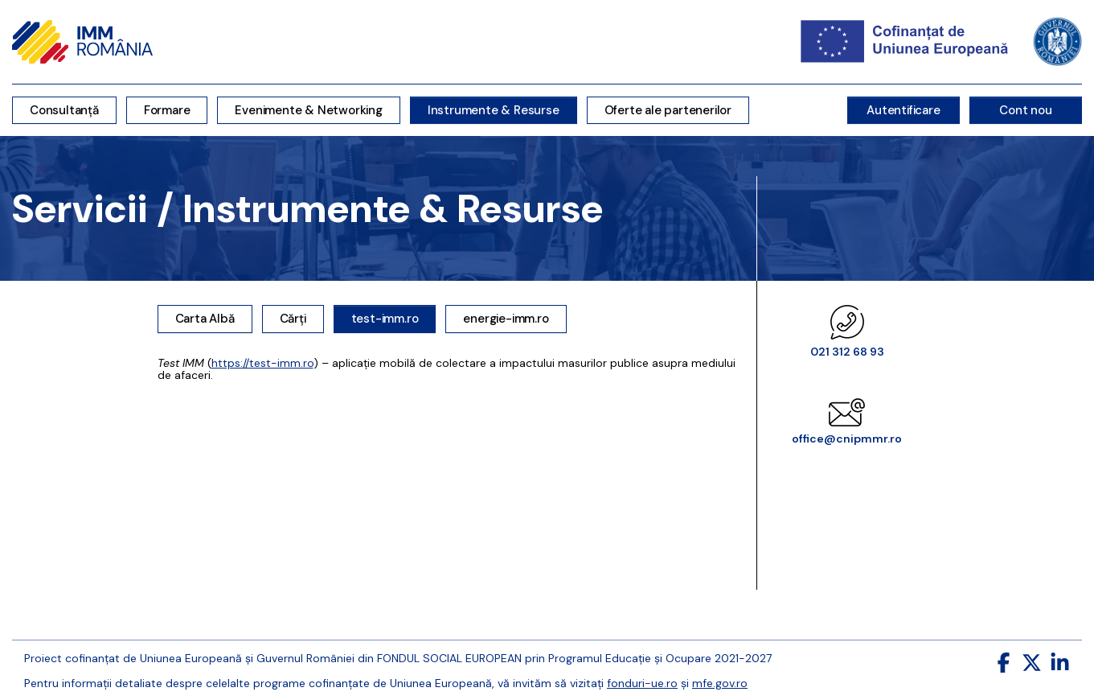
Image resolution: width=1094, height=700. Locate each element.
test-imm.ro (385, 319)
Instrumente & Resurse (493, 110)
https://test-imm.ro (262, 363)
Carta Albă (205, 319)
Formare (167, 110)
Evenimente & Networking (308, 110)
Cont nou (1025, 110)
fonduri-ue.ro (642, 683)
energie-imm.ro (505, 319)
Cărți (293, 319)
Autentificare (903, 110)
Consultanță (64, 110)
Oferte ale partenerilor (667, 110)
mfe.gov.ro (720, 683)
